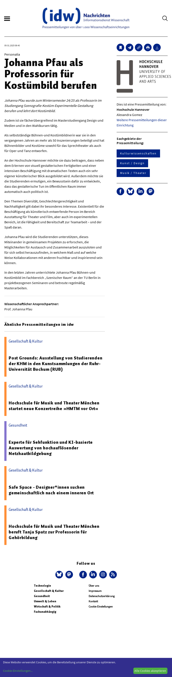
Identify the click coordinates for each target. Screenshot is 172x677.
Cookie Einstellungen (101, 606)
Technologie (42, 586)
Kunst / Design (132, 163)
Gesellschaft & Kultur (49, 591)
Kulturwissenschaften (138, 153)
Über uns (94, 586)
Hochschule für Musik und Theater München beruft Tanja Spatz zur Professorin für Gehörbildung (54, 532)
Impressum (95, 591)
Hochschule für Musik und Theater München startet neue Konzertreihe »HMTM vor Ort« (54, 406)
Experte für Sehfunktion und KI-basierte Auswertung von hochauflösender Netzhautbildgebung (51, 448)
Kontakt (93, 601)
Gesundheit (42, 596)
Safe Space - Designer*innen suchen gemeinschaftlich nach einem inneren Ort (51, 490)
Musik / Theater (133, 173)
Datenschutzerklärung (102, 596)
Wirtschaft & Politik (47, 606)
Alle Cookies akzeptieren (150, 671)
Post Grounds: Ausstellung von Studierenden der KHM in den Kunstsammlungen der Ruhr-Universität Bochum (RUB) (56, 363)
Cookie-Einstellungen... (18, 671)
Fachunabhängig (45, 612)
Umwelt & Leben (45, 601)
